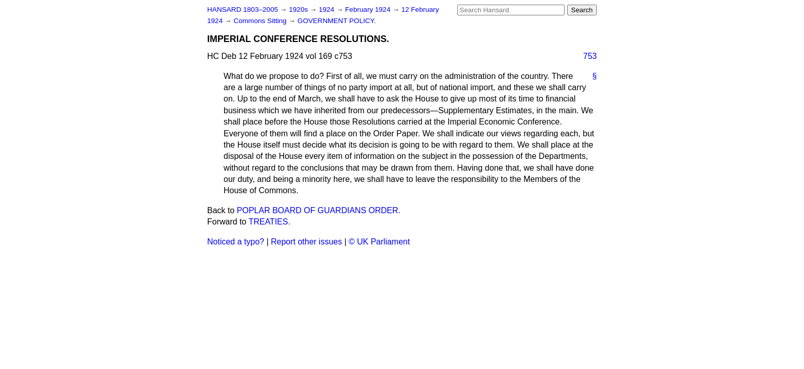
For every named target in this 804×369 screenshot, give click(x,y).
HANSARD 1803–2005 (242, 9)
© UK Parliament (379, 241)
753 (590, 56)
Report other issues (306, 241)
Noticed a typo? (235, 241)
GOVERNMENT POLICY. (336, 21)
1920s (299, 9)
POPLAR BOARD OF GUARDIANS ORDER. (318, 210)
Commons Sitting (260, 21)
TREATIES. (270, 221)
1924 (327, 9)
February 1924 (368, 9)
